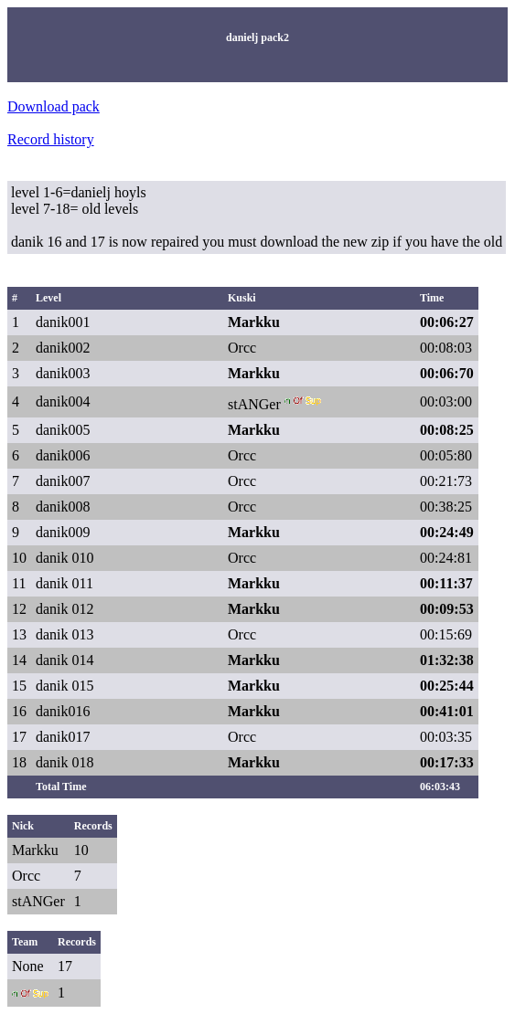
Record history (50, 139)
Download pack (53, 106)
